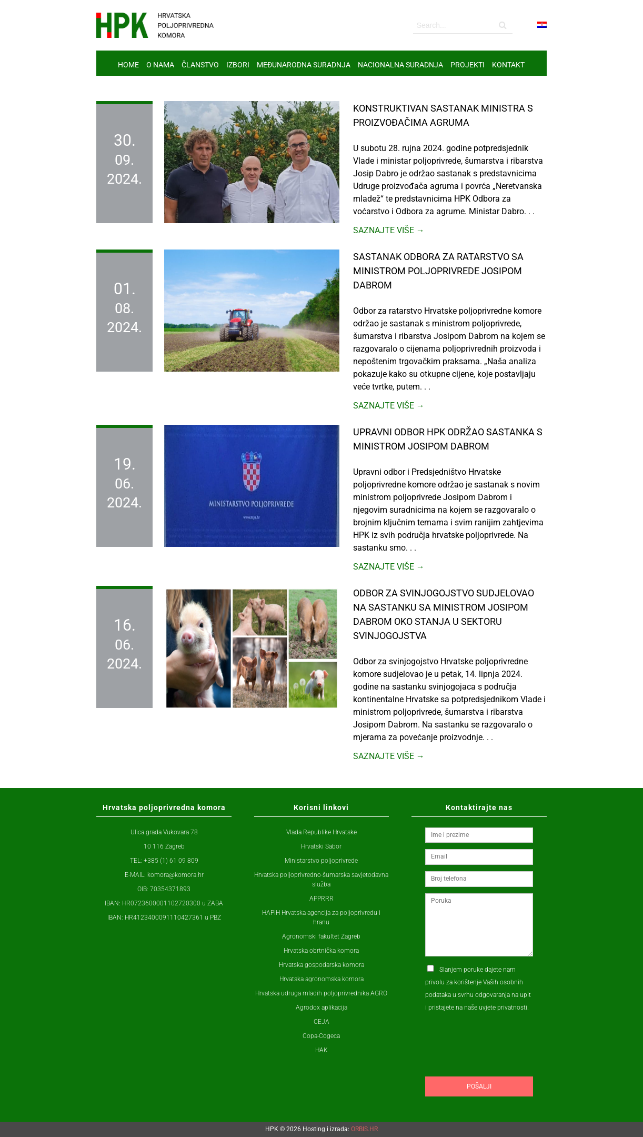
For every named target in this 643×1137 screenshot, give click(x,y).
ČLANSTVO (200, 65)
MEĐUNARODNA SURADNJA (303, 65)
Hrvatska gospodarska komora (321, 965)
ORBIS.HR (364, 1129)
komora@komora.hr (175, 875)
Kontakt (508, 65)
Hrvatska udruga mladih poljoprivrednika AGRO (321, 993)
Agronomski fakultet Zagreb (321, 936)
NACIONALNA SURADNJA (400, 65)
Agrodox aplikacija (321, 1007)
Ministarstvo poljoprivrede (321, 860)
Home (128, 65)
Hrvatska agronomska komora (321, 979)
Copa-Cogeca (321, 1036)
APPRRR (321, 898)
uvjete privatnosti (503, 1007)
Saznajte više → (389, 230)
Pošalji (479, 1086)
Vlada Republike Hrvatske (321, 832)
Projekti (467, 65)
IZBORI (237, 65)
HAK (321, 1050)
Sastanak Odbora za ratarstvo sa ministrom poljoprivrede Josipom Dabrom (438, 271)
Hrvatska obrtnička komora (321, 950)
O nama (160, 65)
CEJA (321, 1021)
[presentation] (505, 1064)
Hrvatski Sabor (321, 846)
